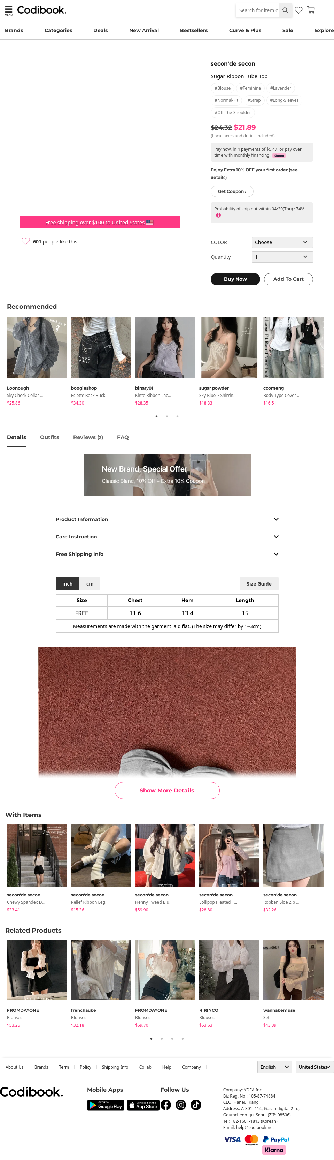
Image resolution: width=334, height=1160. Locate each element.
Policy (85, 1067)
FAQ (123, 437)
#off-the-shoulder (233, 112)
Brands (14, 30)
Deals (100, 30)
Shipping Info (115, 1067)
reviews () (88, 437)
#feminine (250, 88)
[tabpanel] (39, 362)
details (16, 437)
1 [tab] (156, 416)
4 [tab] (182, 1038)
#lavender (280, 88)
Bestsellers (194, 30)
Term (64, 1067)
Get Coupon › (232, 191)
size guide (259, 583)
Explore (324, 30)
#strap (254, 100)
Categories (58, 30)
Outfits (49, 437)
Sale (287, 30)
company (191, 1067)
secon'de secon (233, 63)
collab (145, 1067)
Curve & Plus (245, 30)
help (166, 1067)
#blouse (223, 88)
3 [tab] (177, 416)
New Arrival (144, 30)
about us (15, 1067)
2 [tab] (167, 416)
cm (90, 583)
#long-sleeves (284, 100)
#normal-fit (226, 100)
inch (67, 583)
